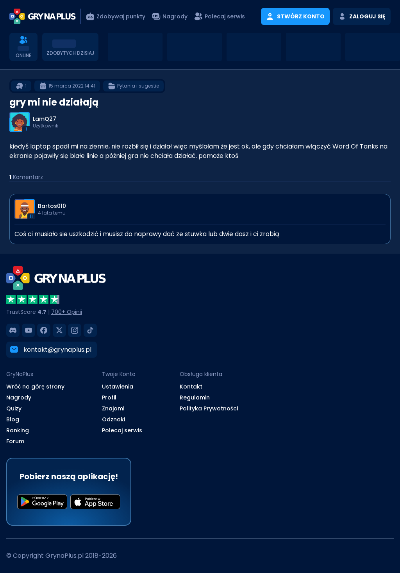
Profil (109, 397)
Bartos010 (52, 206)
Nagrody (18, 397)
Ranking (17, 430)
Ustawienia (117, 386)
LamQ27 (44, 119)
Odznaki (113, 419)
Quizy (13, 408)
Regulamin (195, 397)
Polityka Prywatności (209, 408)
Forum (15, 441)
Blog (12, 419)
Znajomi (113, 408)
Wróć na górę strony (35, 386)
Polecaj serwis (122, 430)
